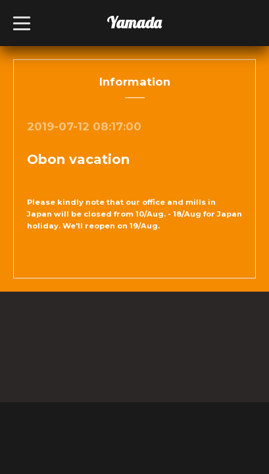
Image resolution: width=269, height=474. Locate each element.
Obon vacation (78, 159)
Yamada (134, 22)
